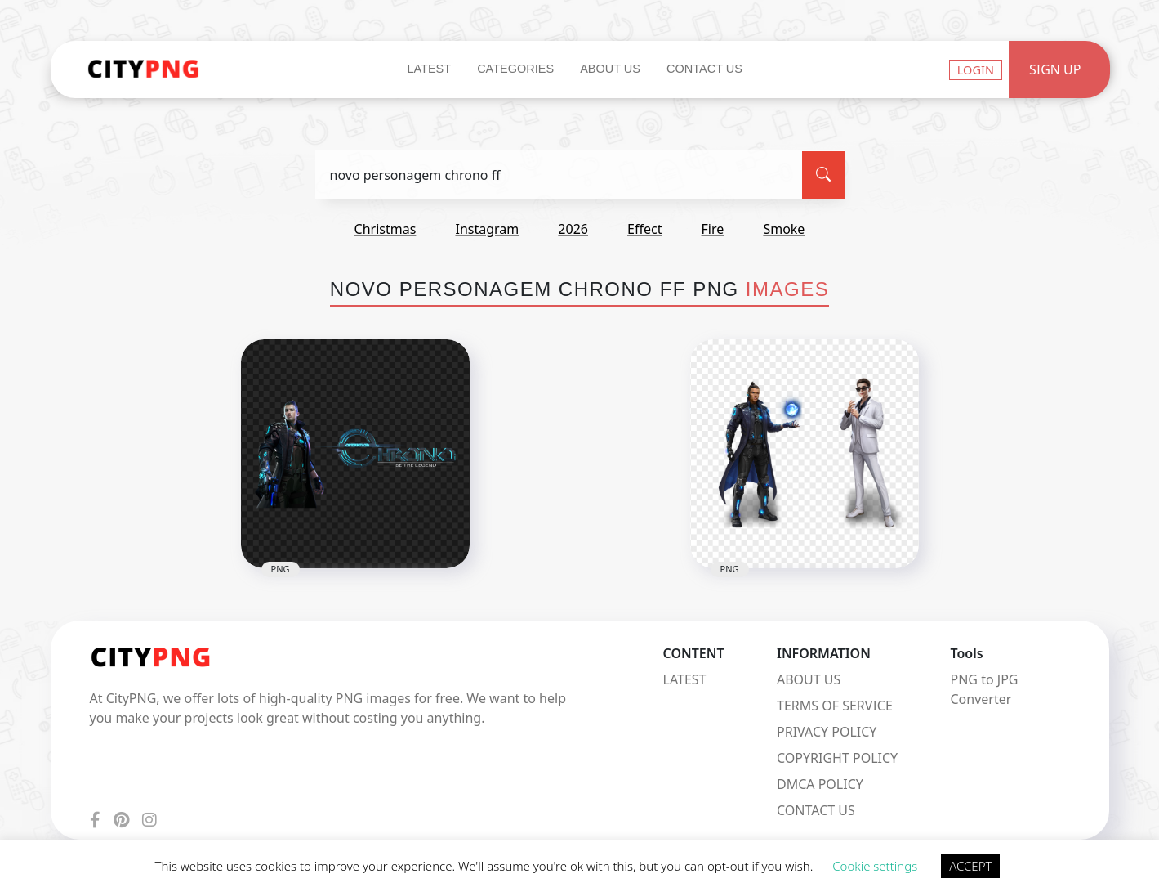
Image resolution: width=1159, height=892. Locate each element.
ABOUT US (808, 679)
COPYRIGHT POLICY (837, 758)
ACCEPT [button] (970, 866)
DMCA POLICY (820, 784)
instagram (487, 229)
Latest (429, 68)
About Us (610, 68)
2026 (573, 229)
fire (713, 229)
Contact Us (704, 68)
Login (975, 69)
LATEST (685, 679)
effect (644, 229)
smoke (784, 229)
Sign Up (1055, 69)
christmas (385, 229)
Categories (515, 68)
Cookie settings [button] (874, 866)
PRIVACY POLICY (826, 732)
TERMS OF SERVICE (835, 706)
